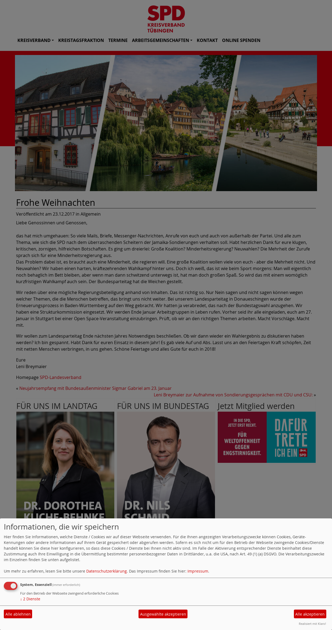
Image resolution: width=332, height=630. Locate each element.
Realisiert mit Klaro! (312, 624)
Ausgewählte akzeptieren (163, 614)
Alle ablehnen (18, 614)
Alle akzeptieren (310, 614)
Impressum (197, 571)
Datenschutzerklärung (106, 571)
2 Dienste (30, 598)
